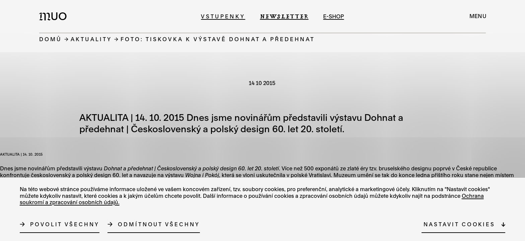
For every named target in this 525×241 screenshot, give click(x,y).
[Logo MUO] (55, 16)
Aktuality (91, 39)
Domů (50, 39)
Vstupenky (223, 16)
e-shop (333, 16)
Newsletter (284, 16)
